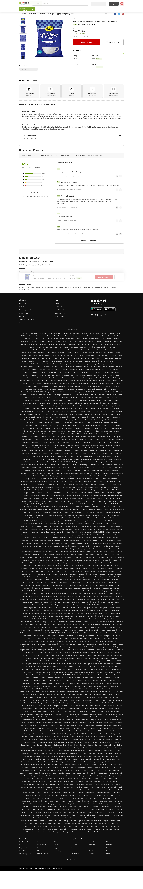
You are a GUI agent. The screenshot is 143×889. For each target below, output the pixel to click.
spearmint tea (24, 289)
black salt (106, 287)
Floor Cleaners (24, 851)
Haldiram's (75, 854)
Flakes (56, 845)
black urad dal (88, 287)
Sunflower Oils (24, 842)
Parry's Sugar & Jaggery (34, 272)
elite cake (92, 845)
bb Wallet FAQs (60, 310)
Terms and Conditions (26, 320)
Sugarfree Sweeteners (46, 265)
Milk (20, 845)
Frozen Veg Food (25, 854)
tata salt (114, 287)
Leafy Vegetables (60, 851)
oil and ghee (78, 287)
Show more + (71, 859)
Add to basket (86, 42)
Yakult (108, 848)
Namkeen (40, 848)
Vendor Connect (60, 316)
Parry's (75, 18)
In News (22, 307)
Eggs (56, 848)
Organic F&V (23, 848)
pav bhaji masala (48, 287)
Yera (90, 848)
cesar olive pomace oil (63, 287)
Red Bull (74, 845)
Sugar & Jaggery (31, 265)
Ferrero (91, 854)
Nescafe (92, 842)
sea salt (98, 287)
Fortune (109, 851)
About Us (22, 303)
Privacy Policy (24, 313)
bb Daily (22, 323)
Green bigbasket (25, 310)
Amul (73, 842)
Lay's (108, 854)
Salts (21, 265)
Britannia (75, 851)
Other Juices (41, 851)
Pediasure (109, 845)
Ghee (56, 842)
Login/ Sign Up (114, 3)
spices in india (24, 287)
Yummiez (75, 848)
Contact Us (59, 307)
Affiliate (21, 316)
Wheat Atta (40, 842)
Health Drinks (41, 845)
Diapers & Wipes (42, 854)
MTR (107, 842)
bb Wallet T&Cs (60, 313)
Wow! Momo (93, 851)
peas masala (36, 287)
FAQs (57, 303)
